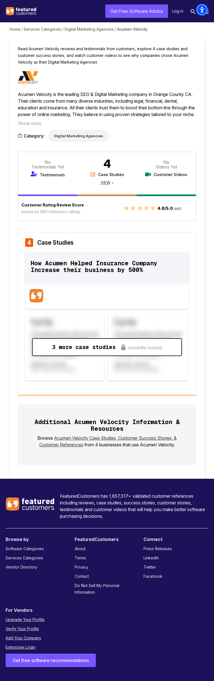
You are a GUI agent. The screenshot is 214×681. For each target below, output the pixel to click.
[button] (202, 10)
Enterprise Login (20, 647)
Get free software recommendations (51, 660)
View (105, 182)
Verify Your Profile (22, 628)
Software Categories (25, 548)
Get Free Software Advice (136, 11)
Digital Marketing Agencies (89, 29)
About (80, 548)
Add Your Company (23, 638)
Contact (82, 576)
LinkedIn (151, 557)
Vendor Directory (21, 567)
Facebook (153, 576)
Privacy (81, 567)
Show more (29, 123)
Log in (177, 11)
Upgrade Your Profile (25, 619)
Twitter (150, 567)
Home (14, 29)
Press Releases (158, 548)
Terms (80, 557)
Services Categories (42, 29)
